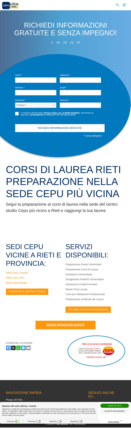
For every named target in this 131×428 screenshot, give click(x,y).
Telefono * (20, 87)
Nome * (18, 75)
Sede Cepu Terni (15, 278)
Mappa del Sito (14, 400)
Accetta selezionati (115, 411)
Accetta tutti (115, 406)
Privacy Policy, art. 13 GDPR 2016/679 (61, 113)
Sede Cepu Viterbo (16, 283)
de (65, 42)
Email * (63, 87)
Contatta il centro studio (27, 292)
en (58, 42)
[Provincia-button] (35, 105)
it (52, 42)
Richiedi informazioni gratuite (65, 325)
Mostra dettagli (121, 421)
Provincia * (20, 100)
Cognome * (65, 75)
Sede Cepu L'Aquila (17, 273)
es (71, 42)
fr (78, 42)
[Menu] (125, 4)
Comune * (64, 100)
